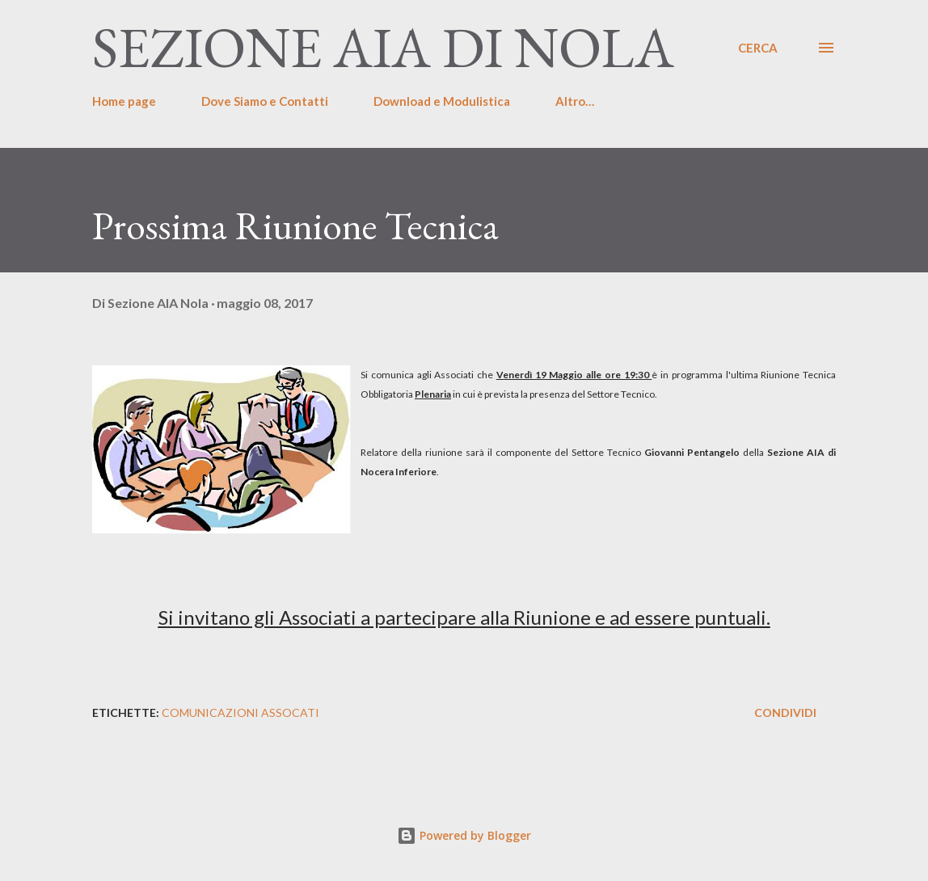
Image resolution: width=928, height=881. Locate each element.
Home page (124, 101)
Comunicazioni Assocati (240, 712)
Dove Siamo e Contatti (264, 101)
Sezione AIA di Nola (383, 47)
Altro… (574, 101)
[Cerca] (758, 47)
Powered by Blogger (464, 835)
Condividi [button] (785, 712)
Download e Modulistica (441, 101)
